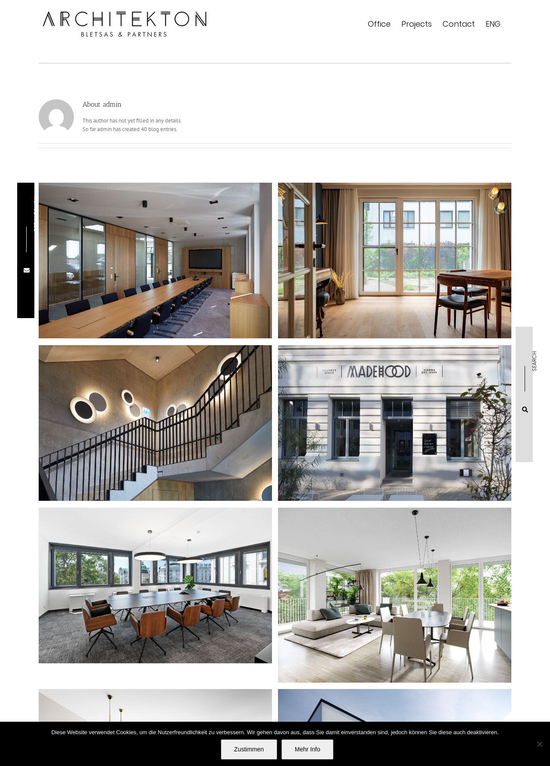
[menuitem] (493, 24)
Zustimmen (249, 749)
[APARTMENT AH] (418, 546)
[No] (539, 744)
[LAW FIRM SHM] (202, 537)
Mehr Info (307, 749)
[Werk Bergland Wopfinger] (155, 275)
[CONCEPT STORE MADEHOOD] (324, 422)
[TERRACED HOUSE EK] (371, 275)
